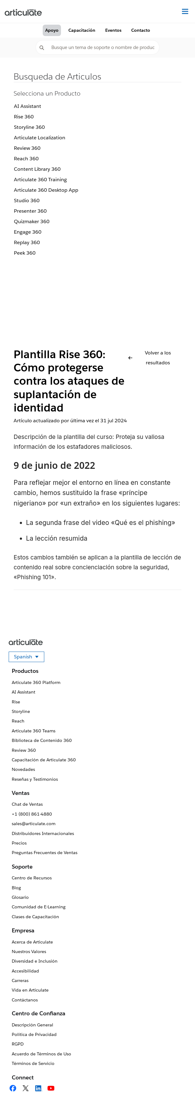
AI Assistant (27, 106)
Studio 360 (27, 200)
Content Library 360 (37, 169)
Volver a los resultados (149, 358)
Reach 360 (26, 158)
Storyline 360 (29, 127)
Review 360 (27, 148)
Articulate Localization (39, 137)
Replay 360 (27, 242)
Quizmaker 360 (32, 221)
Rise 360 (24, 116)
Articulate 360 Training (40, 179)
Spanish (29, 657)
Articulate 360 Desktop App (46, 190)
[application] (177, 1083)
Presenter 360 (30, 211)
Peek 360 (25, 253)
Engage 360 (27, 232)
